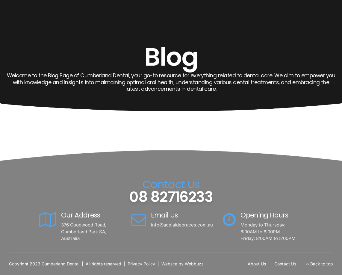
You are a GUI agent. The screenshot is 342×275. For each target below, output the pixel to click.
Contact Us (285, 263)
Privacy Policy (141, 263)
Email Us (164, 215)
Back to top (321, 263)
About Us (257, 263)
